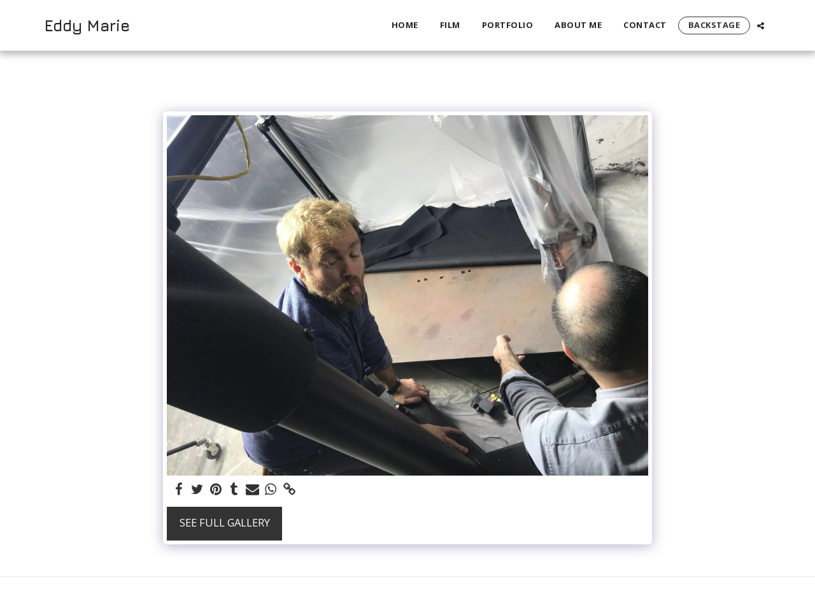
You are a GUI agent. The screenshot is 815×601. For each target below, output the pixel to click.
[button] (760, 25)
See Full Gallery (225, 522)
